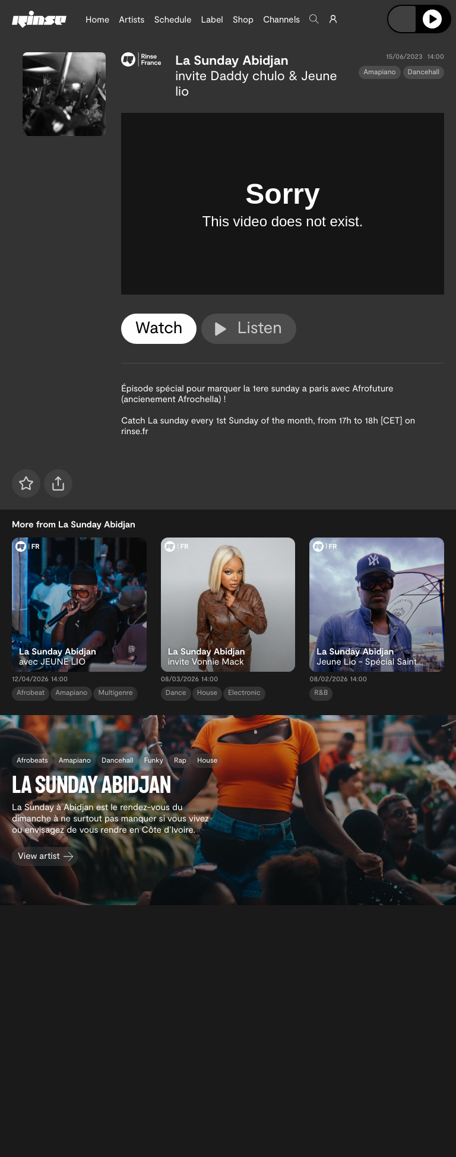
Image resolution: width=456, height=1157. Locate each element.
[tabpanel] (282, 204)
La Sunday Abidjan (232, 60)
